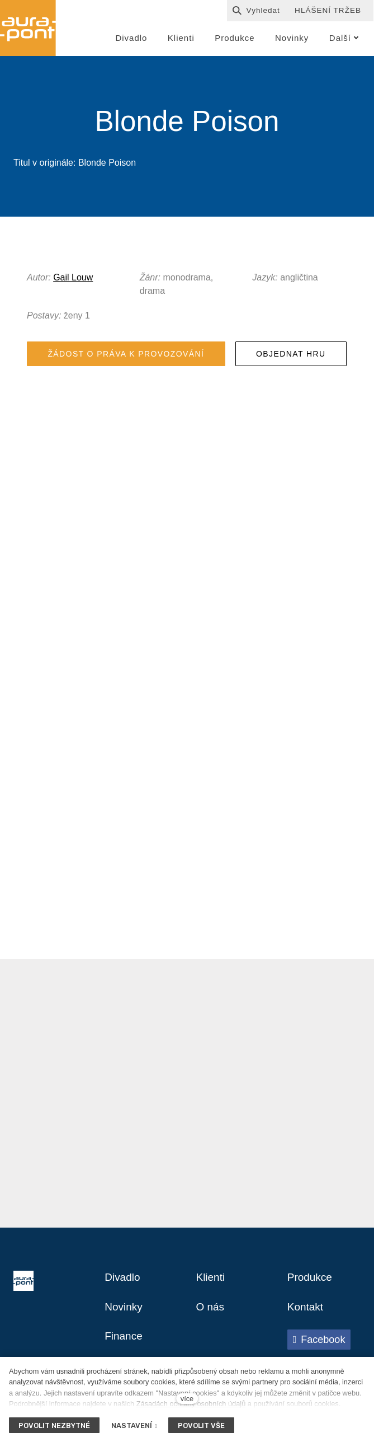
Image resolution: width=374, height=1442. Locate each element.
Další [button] (344, 38)
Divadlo (123, 1283)
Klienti (211, 1283)
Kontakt (306, 1313)
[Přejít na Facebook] (319, 1346)
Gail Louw (73, 279)
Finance (124, 1343)
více (187, 1398)
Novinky (124, 1313)
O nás (211, 1313)
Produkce (311, 1283)
